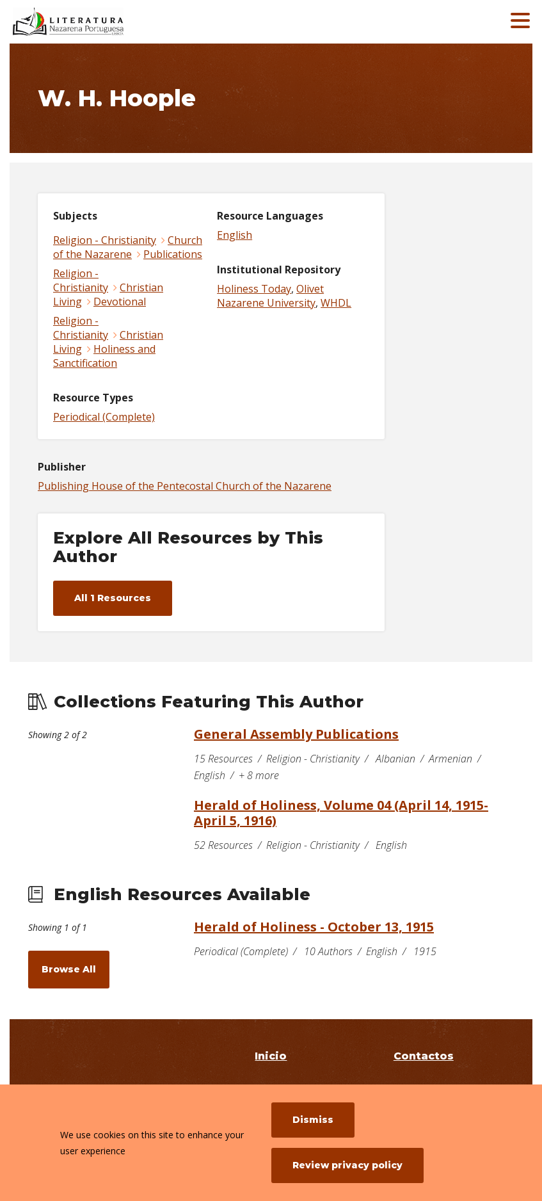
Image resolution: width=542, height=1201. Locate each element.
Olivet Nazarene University (270, 296)
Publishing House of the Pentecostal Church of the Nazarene (184, 486)
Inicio (271, 1056)
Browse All (69, 969)
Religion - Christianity (104, 240)
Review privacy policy (347, 1165)
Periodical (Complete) (104, 417)
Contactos (424, 1056)
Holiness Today (254, 289)
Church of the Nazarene (127, 247)
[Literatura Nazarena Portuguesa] (105, 22)
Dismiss (312, 1119)
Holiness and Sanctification (104, 356)
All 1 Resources (112, 598)
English (234, 235)
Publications (172, 254)
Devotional (119, 301)
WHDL (336, 303)
